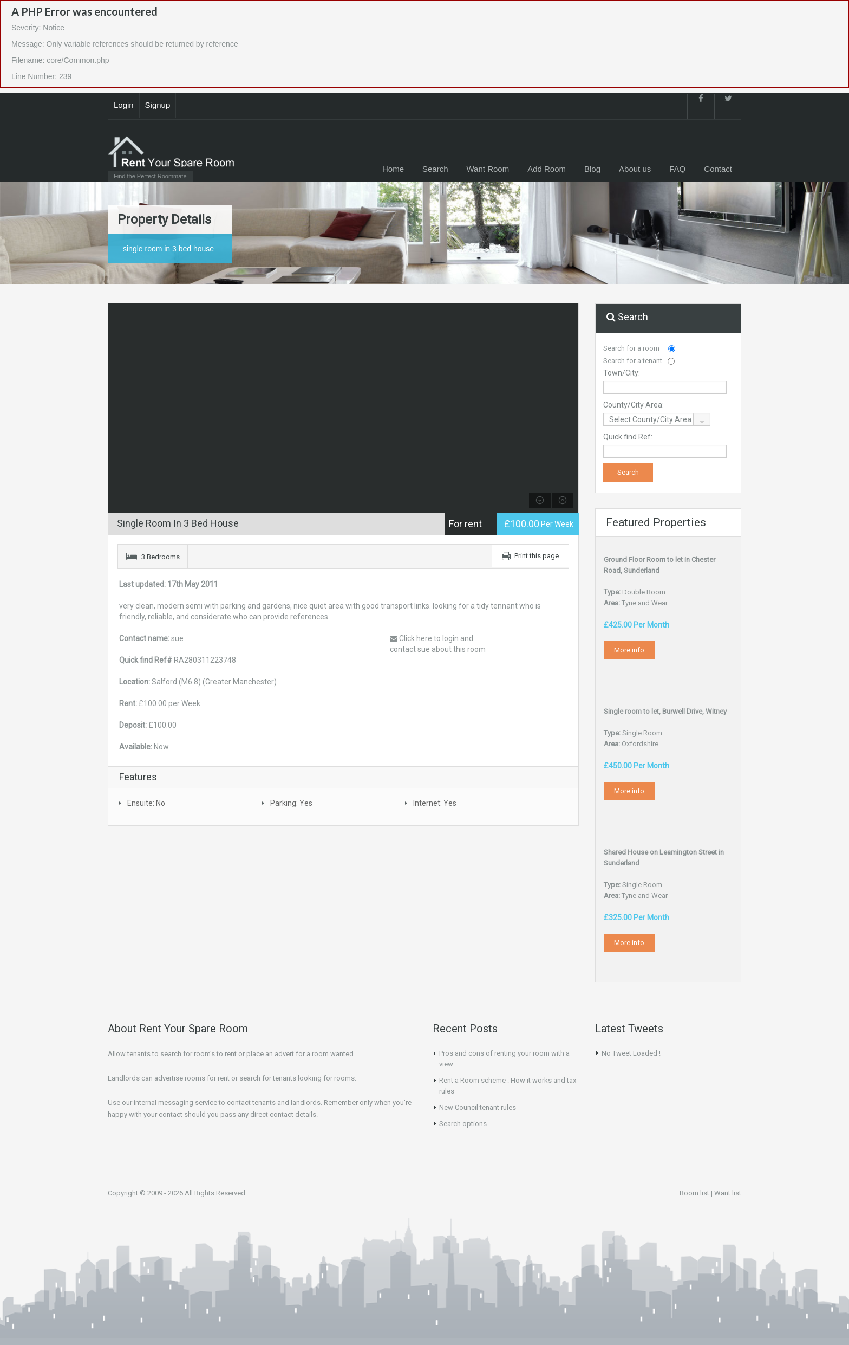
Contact (718, 168)
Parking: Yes (291, 803)
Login (124, 104)
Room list (694, 1193)
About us (635, 168)
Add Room (546, 168)
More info (629, 650)
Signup (158, 104)
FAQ (677, 168)
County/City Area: (633, 404)
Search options (463, 1124)
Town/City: (621, 372)
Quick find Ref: (627, 436)
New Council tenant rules (477, 1107)
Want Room (488, 168)
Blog (592, 168)
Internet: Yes (434, 803)
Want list (727, 1193)
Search (435, 168)
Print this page (536, 556)
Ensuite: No (146, 803)
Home (393, 168)
